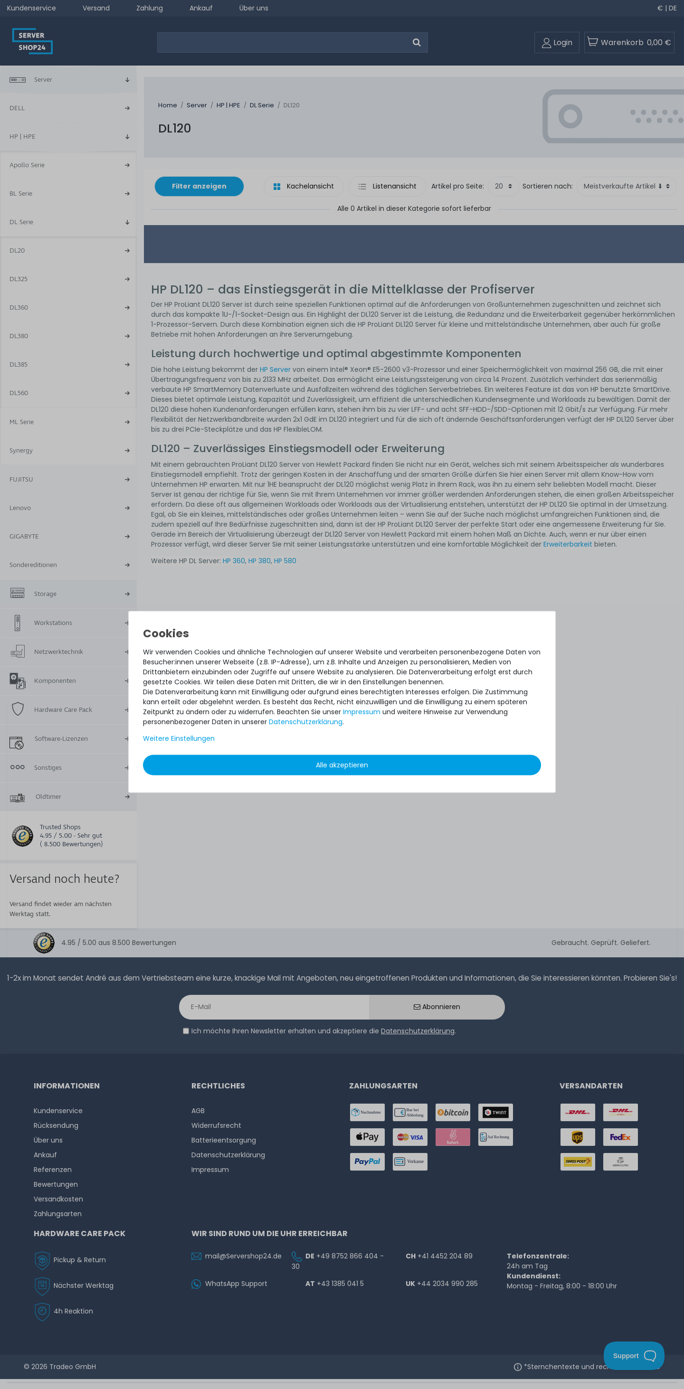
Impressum (361, 711)
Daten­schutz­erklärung (305, 721)
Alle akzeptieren (342, 764)
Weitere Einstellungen (179, 738)
